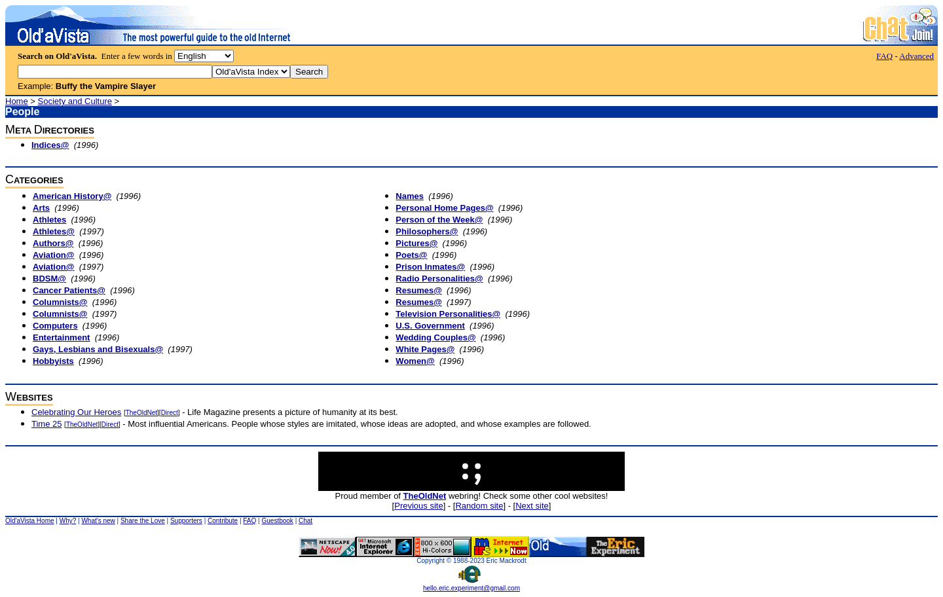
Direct (169, 412)
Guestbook (277, 520)
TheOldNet (141, 412)
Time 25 (46, 424)
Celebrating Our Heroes (76, 412)
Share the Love (142, 520)
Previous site (418, 506)
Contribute (223, 520)
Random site (479, 506)
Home (16, 101)
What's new (98, 520)
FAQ (884, 56)
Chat (305, 520)
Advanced (916, 56)
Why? (68, 520)
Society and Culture (75, 101)
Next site (532, 506)
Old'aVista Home (29, 520)
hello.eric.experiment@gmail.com (471, 585)
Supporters (186, 520)
